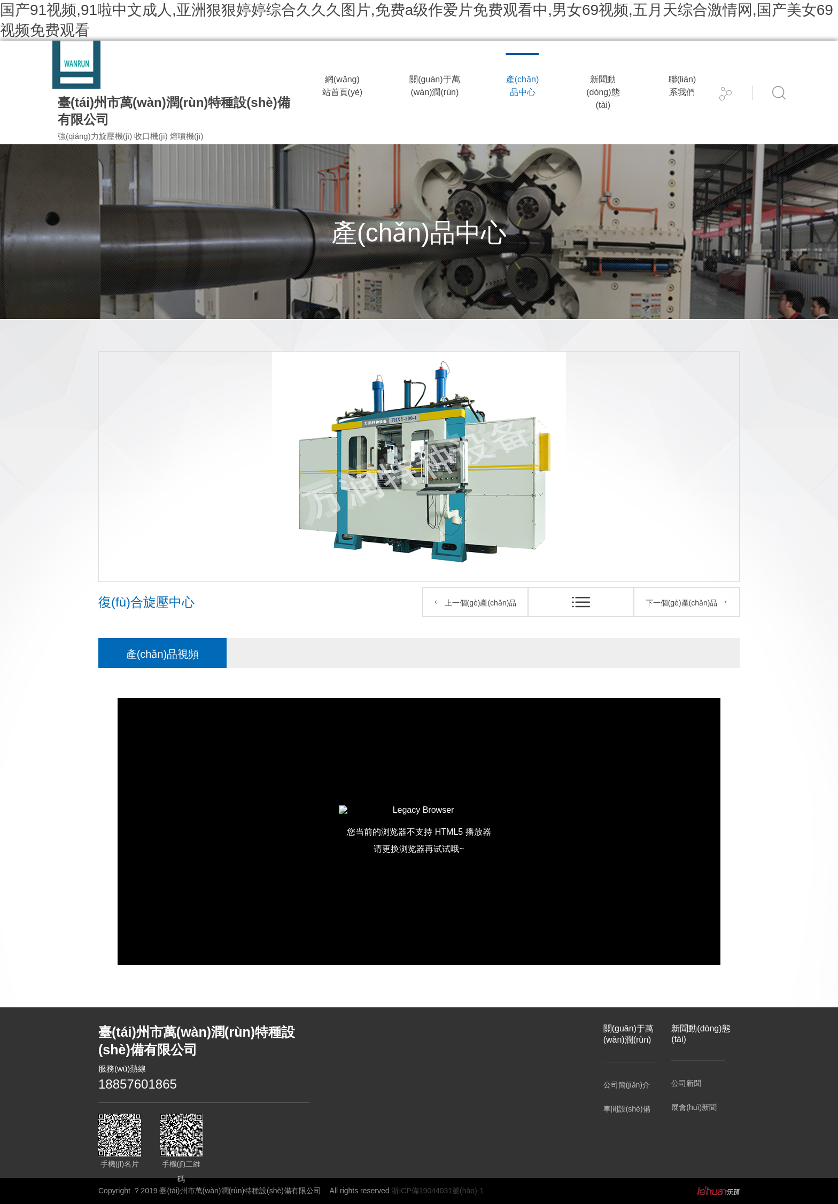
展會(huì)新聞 (694, 1107)
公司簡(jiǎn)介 (626, 1085)
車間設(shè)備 (626, 1109)
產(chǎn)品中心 (522, 86)
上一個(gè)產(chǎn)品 (475, 602)
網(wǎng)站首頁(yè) (342, 86)
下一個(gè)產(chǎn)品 (687, 602)
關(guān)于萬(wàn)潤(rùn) (434, 86)
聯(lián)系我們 (682, 86)
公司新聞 (686, 1083)
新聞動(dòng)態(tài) (602, 92)
